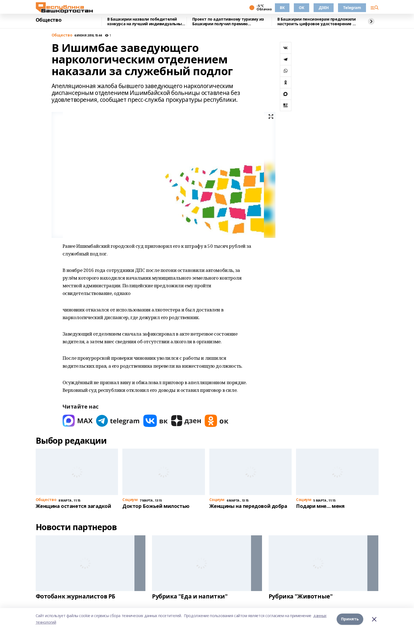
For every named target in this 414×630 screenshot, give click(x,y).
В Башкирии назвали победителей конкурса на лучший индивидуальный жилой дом (146, 21)
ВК (282, 7)
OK (301, 7)
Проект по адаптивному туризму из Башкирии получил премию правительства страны (228, 21)
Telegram (352, 7)
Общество (49, 20)
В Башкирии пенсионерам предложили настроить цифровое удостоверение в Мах (316, 21)
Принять (350, 618)
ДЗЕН (324, 7)
